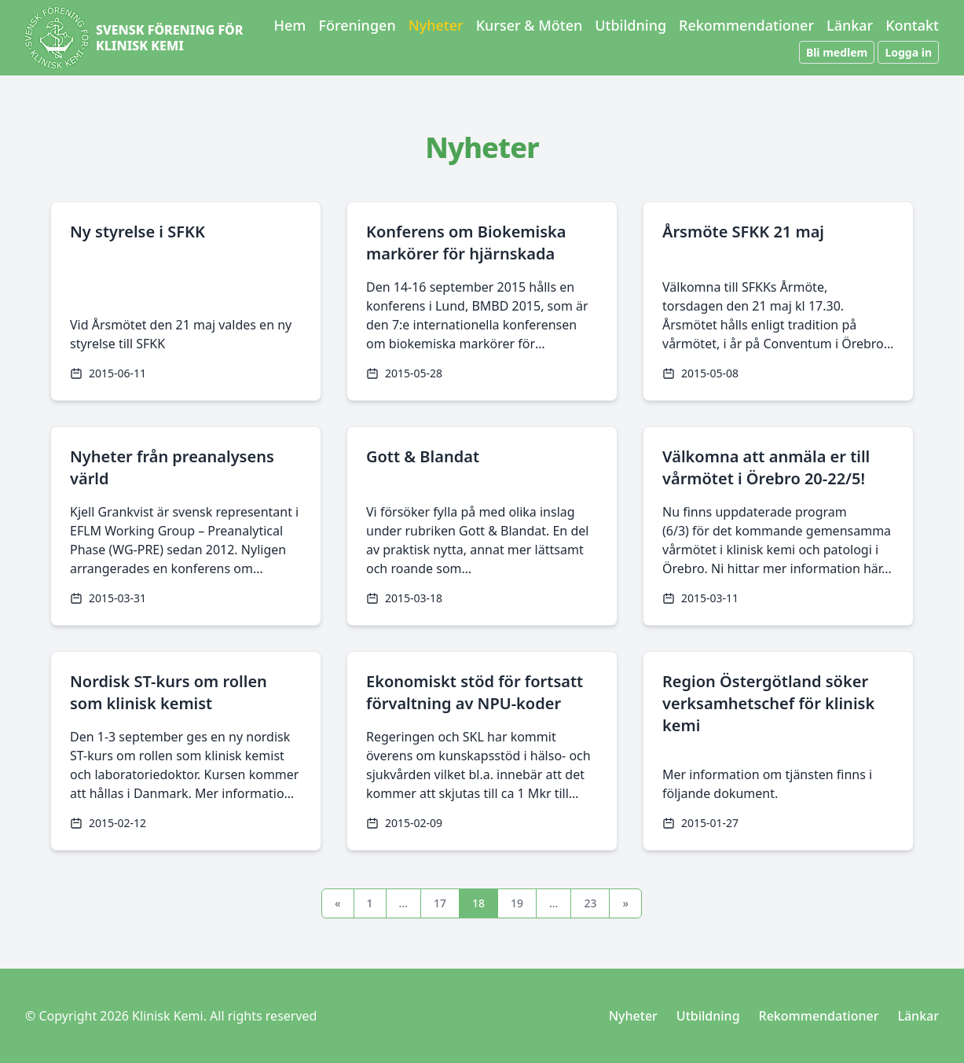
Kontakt (912, 25)
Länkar (850, 25)
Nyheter (436, 25)
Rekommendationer (746, 25)
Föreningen (356, 25)
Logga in (908, 52)
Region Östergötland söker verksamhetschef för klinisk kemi (768, 703)
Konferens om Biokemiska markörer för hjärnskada (466, 242)
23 (590, 903)
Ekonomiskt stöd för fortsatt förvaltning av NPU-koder (474, 692)
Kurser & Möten (529, 25)
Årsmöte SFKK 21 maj (743, 231)
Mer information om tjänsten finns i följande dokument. (767, 784)
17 (440, 903)
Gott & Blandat (422, 456)
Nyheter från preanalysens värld (172, 467)
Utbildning (630, 25)
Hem (290, 25)
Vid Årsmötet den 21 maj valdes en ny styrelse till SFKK (180, 334)
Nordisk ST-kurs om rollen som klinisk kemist (168, 692)
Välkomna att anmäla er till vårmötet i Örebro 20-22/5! (766, 467)
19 (517, 903)
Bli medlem (836, 52)
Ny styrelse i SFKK (137, 231)
